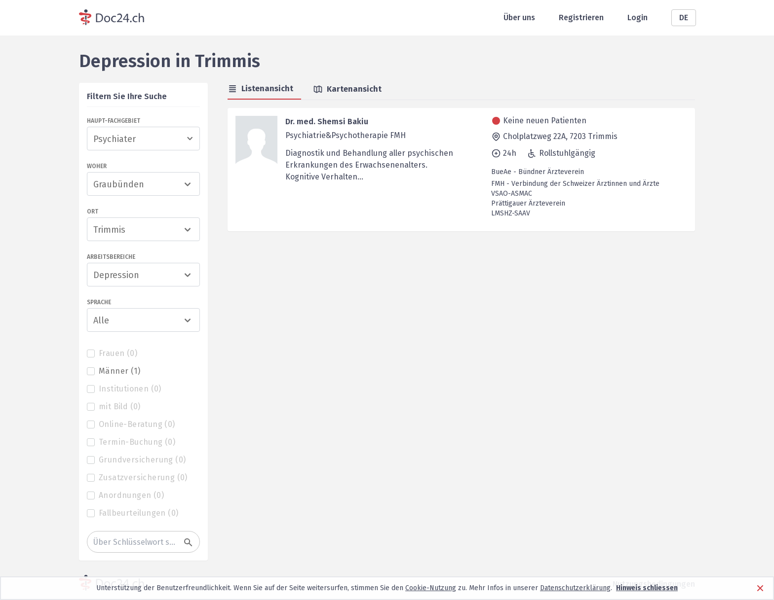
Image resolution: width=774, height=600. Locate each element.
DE (683, 17)
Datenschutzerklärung (575, 588)
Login (637, 17)
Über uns (519, 17)
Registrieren (581, 17)
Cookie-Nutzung (430, 588)
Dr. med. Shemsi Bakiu (326, 121)
